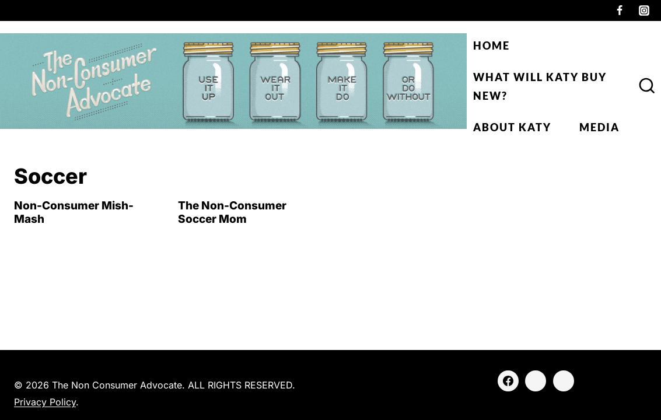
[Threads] (563, 380)
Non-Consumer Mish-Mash (74, 212)
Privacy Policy (45, 402)
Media (599, 127)
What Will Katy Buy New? (540, 86)
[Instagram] (644, 10)
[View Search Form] (647, 86)
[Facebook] (619, 10)
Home (491, 45)
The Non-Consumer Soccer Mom (232, 212)
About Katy (512, 127)
